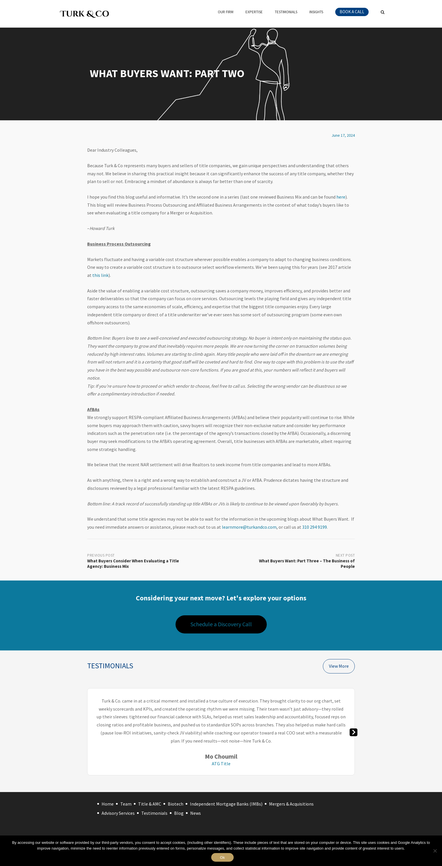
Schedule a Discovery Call (221, 624)
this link (100, 275)
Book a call (352, 11)
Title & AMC (149, 804)
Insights (316, 11)
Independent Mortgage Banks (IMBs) (226, 804)
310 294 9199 (314, 527)
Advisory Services (118, 813)
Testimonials (286, 11)
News (195, 813)
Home (108, 804)
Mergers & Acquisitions (291, 804)
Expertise (254, 11)
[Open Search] (382, 12)
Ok (222, 857)
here (340, 197)
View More (339, 666)
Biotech (175, 804)
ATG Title (221, 763)
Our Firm (225, 11)
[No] (435, 851)
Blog (179, 813)
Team (126, 804)
